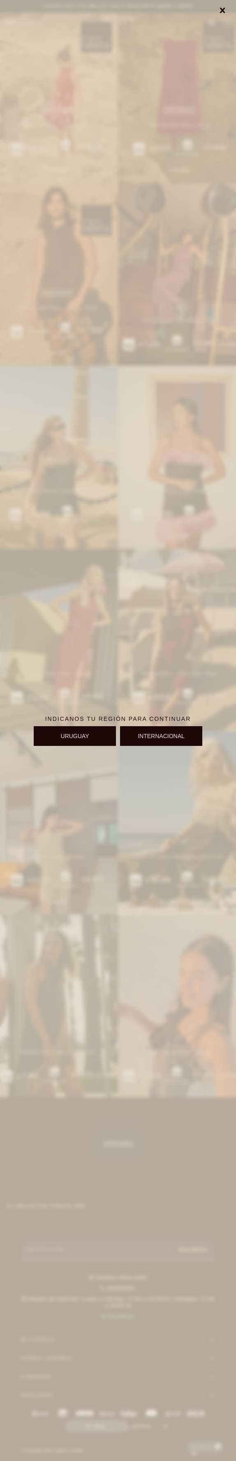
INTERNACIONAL (161, 736)
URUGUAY (75, 736)
